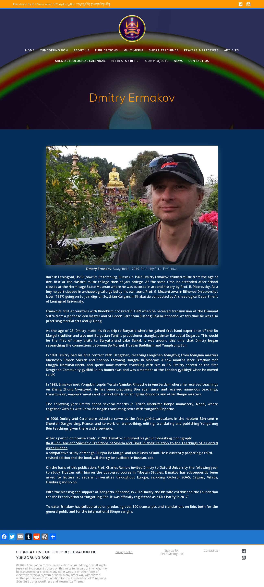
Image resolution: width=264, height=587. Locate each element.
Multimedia (133, 50)
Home (30, 50)
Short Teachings (164, 50)
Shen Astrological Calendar (80, 61)
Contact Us (211, 550)
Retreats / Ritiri (125, 61)
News (178, 61)
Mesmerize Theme (71, 581)
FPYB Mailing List (171, 554)
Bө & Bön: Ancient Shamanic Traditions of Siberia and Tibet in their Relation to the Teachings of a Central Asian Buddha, (132, 445)
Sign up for (172, 550)
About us (81, 50)
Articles (231, 50)
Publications (106, 50)
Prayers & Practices (201, 50)
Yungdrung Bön (54, 50)
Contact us (198, 61)
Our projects (156, 61)
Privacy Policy (124, 552)
